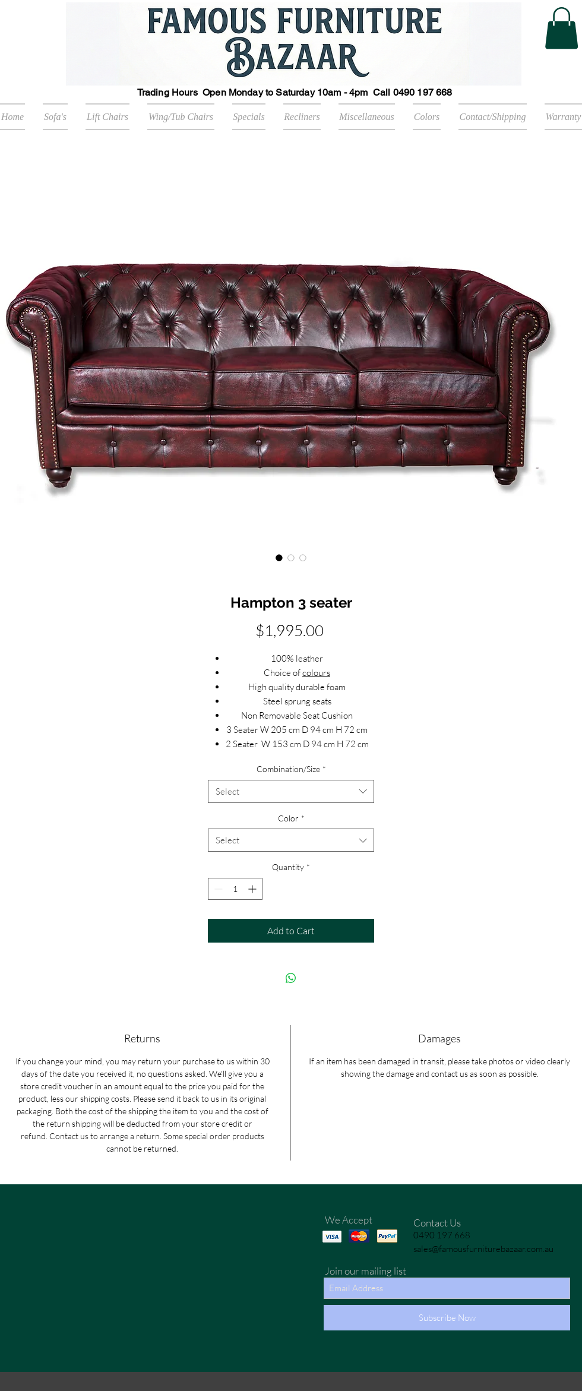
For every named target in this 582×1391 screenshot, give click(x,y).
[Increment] (253, 888)
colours (316, 672)
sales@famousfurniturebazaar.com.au (483, 1248)
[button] (561, 28)
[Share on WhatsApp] (291, 978)
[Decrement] (217, 888)
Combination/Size (291, 769)
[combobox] (291, 791)
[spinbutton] (235, 888)
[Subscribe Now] (447, 1317)
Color (291, 818)
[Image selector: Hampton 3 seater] (279, 558)
